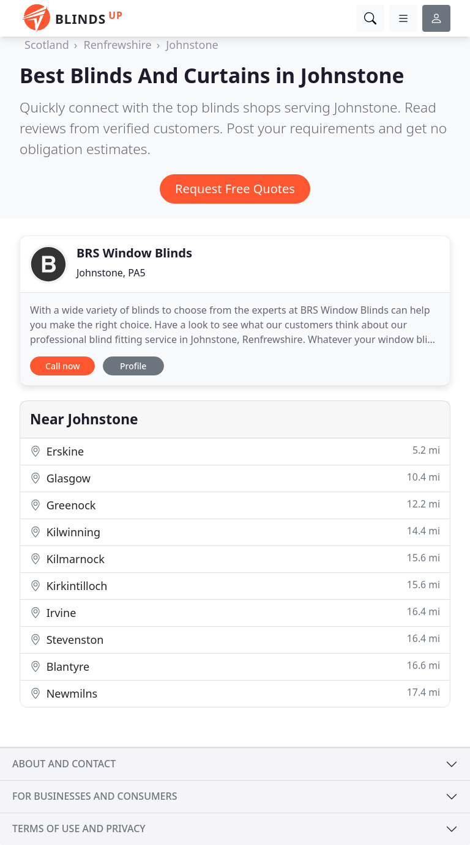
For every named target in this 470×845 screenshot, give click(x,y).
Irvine (235, 612)
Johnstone (192, 44)
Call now (62, 366)
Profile (133, 366)
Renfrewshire (117, 44)
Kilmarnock (235, 558)
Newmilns (235, 693)
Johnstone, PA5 (111, 272)
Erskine (235, 451)
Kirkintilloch (235, 585)
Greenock (235, 504)
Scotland (46, 44)
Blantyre (235, 666)
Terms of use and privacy (79, 828)
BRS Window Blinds (134, 253)
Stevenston (235, 639)
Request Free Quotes (235, 188)
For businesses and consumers (94, 796)
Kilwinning (235, 531)
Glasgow (235, 477)
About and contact (64, 763)
